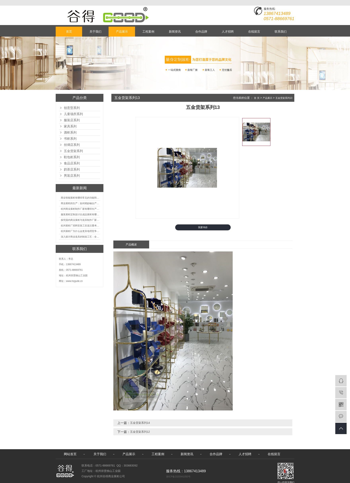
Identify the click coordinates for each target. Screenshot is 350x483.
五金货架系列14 (140, 422)
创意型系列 (72, 108)
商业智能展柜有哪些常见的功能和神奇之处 (80, 197)
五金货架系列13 (283, 98)
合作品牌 (201, 31)
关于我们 (95, 31)
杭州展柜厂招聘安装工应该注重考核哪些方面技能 (80, 225)
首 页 (256, 98)
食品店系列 (72, 163)
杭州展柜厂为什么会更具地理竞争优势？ (80, 231)
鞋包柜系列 (72, 157)
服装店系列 (72, 120)
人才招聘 (228, 31)
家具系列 (70, 126)
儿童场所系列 (73, 114)
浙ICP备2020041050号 (178, 476)
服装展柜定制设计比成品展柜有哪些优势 (80, 214)
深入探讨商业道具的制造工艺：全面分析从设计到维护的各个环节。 (80, 236)
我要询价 (203, 227)
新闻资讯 (175, 31)
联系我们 (281, 31)
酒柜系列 (70, 132)
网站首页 (70, 454)
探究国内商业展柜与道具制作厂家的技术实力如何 (80, 220)
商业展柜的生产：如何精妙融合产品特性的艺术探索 (80, 203)
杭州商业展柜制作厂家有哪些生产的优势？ (80, 209)
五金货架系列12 (140, 431)
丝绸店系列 (72, 144)
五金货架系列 (73, 151)
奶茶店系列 (72, 169)
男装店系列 (72, 175)
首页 (69, 31)
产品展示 (122, 31)
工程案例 (148, 31)
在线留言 (254, 31)
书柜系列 (70, 138)
